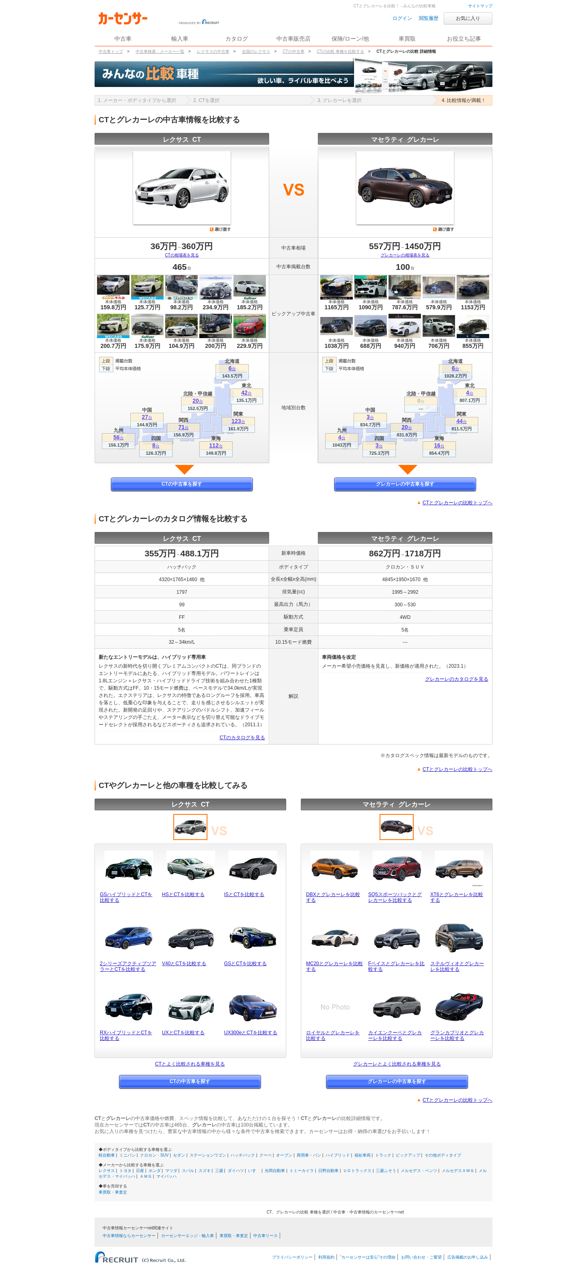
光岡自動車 (275, 1170)
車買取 (407, 38)
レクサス (107, 1170)
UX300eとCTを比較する (250, 1032)
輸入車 (179, 38)
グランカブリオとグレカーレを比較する (457, 1035)
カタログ (236, 38)
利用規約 (326, 1257)
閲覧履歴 (428, 18)
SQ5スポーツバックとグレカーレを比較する (395, 897)
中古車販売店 (293, 38)
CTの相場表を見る (182, 255)
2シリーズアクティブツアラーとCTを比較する (128, 966)
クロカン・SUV (154, 1155)
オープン (284, 1155)
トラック (383, 1155)
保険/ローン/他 (350, 38)
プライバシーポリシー (292, 1257)
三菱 (219, 1170)
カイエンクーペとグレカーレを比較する (395, 1035)
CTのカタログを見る (242, 737)
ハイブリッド (338, 1155)
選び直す (220, 229)
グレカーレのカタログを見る (456, 679)
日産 (140, 1170)
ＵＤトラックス (357, 1170)
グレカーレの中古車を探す (405, 484)
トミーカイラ (301, 1170)
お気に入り (468, 18)
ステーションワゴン (208, 1155)
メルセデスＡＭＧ (458, 1170)
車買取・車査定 (113, 1192)
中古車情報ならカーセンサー (129, 1235)
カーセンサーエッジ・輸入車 (187, 1235)
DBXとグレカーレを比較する (333, 897)
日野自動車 (328, 1170)
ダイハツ (236, 1170)
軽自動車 (107, 1155)
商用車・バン (309, 1155)
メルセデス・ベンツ (419, 1170)
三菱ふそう (386, 1170)
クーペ (265, 1155)
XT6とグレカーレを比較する (456, 897)
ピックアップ (408, 1155)
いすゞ (254, 1170)
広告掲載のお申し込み (467, 1257)
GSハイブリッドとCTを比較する (126, 897)
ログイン (402, 18)
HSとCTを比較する (183, 894)
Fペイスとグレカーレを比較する (396, 966)
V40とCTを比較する (184, 963)
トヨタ (125, 1170)
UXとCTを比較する (183, 1032)
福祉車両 (362, 1155)
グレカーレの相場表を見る (405, 255)
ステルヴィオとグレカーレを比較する (457, 966)
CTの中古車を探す (182, 484)
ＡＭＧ (146, 1176)
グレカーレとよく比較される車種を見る (397, 1064)
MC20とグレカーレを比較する (334, 966)
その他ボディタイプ (443, 1155)
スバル (188, 1170)
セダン (179, 1155)
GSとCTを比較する (245, 963)
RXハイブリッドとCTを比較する (126, 1035)
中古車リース (265, 1235)
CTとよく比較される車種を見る (190, 1064)
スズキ (205, 1170)
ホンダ (155, 1170)
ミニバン (127, 1155)
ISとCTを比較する (244, 894)
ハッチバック (243, 1155)
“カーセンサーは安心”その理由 (368, 1257)
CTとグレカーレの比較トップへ (457, 503)
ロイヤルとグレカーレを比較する (333, 1035)
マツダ (171, 1170)
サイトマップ (480, 6)
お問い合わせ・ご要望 (421, 1257)
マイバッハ (166, 1176)
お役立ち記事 (464, 38)
